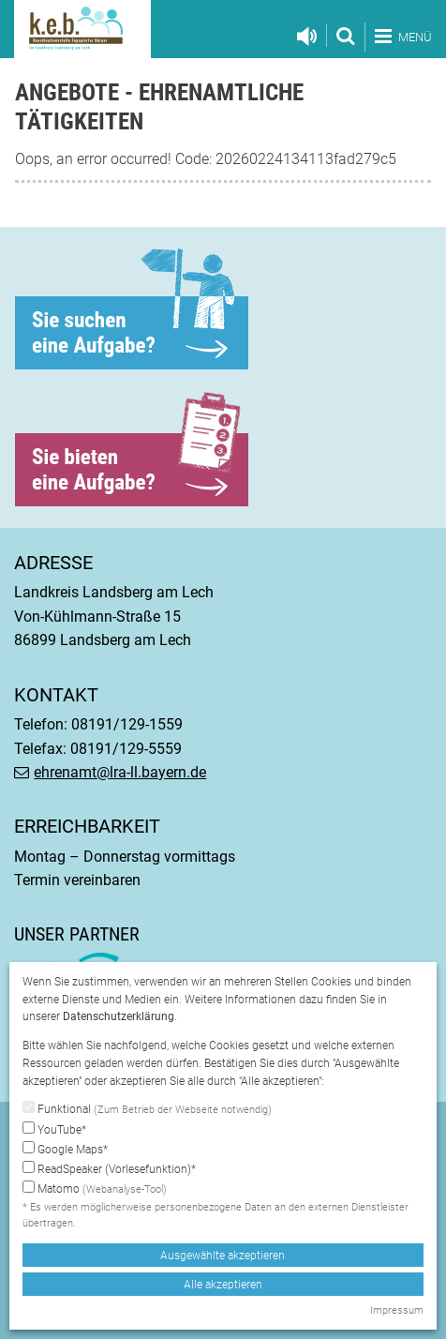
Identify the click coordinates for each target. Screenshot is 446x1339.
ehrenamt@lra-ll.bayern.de (120, 772)
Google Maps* (65, 1148)
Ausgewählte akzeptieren (222, 1255)
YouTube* (54, 1128)
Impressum (397, 1310)
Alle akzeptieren (223, 1284)
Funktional (147, 1110)
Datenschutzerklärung (118, 1016)
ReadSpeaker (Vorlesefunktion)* (109, 1168)
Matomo (94, 1189)
